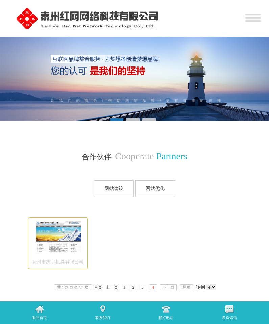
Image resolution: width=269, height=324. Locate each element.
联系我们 (102, 318)
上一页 (112, 287)
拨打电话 (165, 318)
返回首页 (39, 318)
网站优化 (155, 188)
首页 (98, 287)
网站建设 (113, 188)
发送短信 (229, 318)
